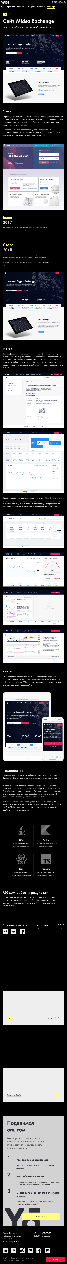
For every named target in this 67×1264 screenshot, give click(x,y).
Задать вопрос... (55, 1260)
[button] (5, 931)
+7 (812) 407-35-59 (58, 2)
